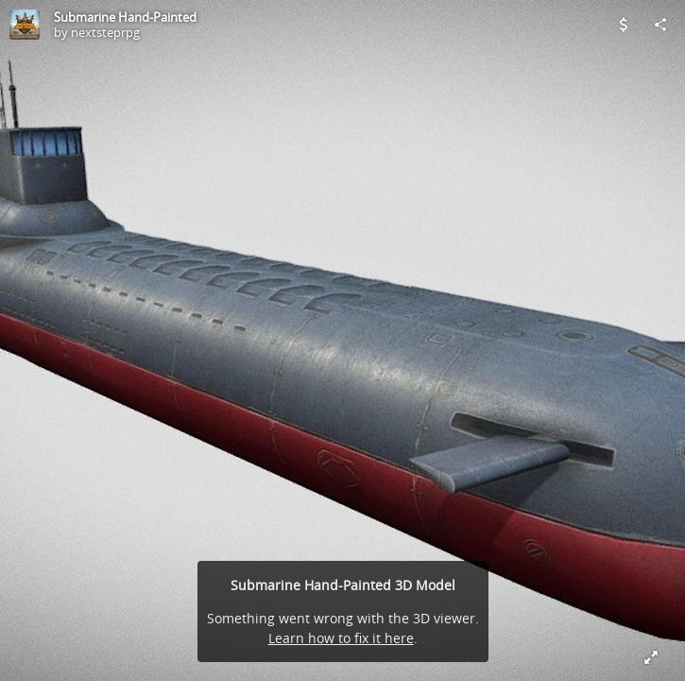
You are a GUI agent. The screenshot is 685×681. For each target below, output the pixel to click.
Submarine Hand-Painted (125, 17)
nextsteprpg (105, 32)
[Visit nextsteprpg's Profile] (24, 24)
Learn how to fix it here (341, 638)
